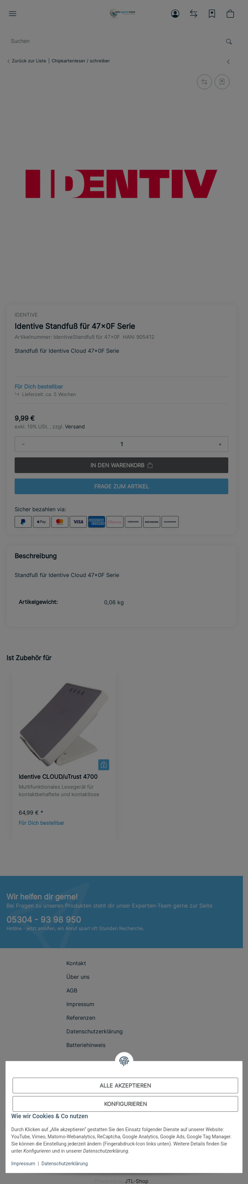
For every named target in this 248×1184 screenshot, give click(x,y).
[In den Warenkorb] (229, 1166)
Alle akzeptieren (125, 1085)
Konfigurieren (125, 1103)
